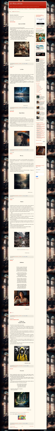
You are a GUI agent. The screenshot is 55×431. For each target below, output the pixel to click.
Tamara (11, 199)
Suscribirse (40, 23)
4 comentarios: (20, 63)
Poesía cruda (38, 90)
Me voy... (11, 153)
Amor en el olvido (12, 21)
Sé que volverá (41, 106)
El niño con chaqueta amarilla (14, 319)
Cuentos (37, 91)
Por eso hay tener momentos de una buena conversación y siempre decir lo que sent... (41, 131)
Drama (12, 196)
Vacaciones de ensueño (39, 28)
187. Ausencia (41, 111)
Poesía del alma (38, 92)
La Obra (11, 67)
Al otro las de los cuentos (39, 88)
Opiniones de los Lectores (15, 11)
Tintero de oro (27, 412)
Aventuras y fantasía (39, 89)
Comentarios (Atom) (15, 427)
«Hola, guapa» (27, 249)
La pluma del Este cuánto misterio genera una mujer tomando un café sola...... (41, 135)
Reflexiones (13, 108)
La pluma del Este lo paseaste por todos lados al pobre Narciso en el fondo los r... (41, 133)
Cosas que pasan (38, 87)
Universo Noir (13, 424)
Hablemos (11, 260)
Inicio (10, 11)
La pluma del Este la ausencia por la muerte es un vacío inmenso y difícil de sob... (41, 129)
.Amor (12, 64)
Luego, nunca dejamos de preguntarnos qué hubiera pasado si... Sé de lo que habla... (41, 124)
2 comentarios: (20, 315)
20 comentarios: (20, 195)
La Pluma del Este (16, 3)
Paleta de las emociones (20, 412)
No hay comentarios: (21, 149)
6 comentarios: (20, 256)
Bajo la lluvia (12, 111)
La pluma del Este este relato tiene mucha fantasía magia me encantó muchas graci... (41, 138)
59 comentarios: (20, 423)
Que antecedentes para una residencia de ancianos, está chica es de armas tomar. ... (41, 127)
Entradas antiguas (31, 426)
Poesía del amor (13, 316)
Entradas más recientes (12, 426)
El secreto (11, 368)
